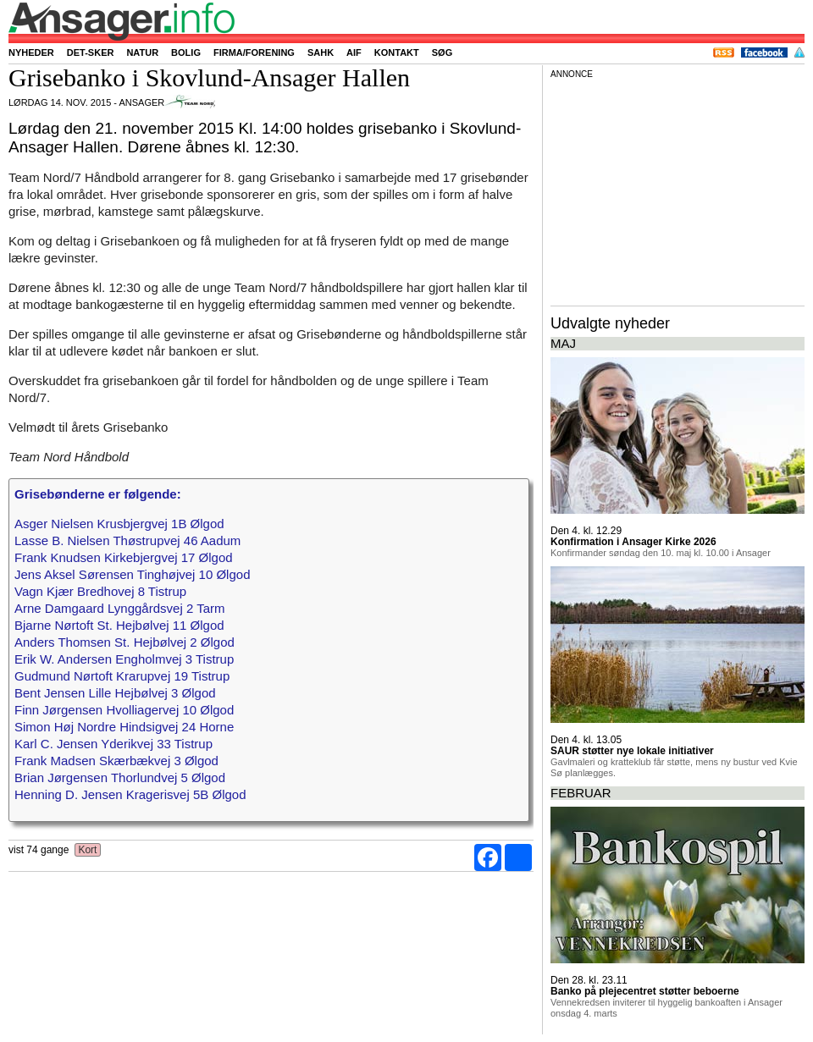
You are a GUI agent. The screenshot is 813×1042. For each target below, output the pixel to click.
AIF (354, 52)
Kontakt (396, 52)
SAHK (320, 52)
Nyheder (31, 52)
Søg (442, 52)
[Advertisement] (677, 189)
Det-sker (90, 52)
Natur (142, 52)
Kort (87, 850)
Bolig (186, 52)
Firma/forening (254, 52)
